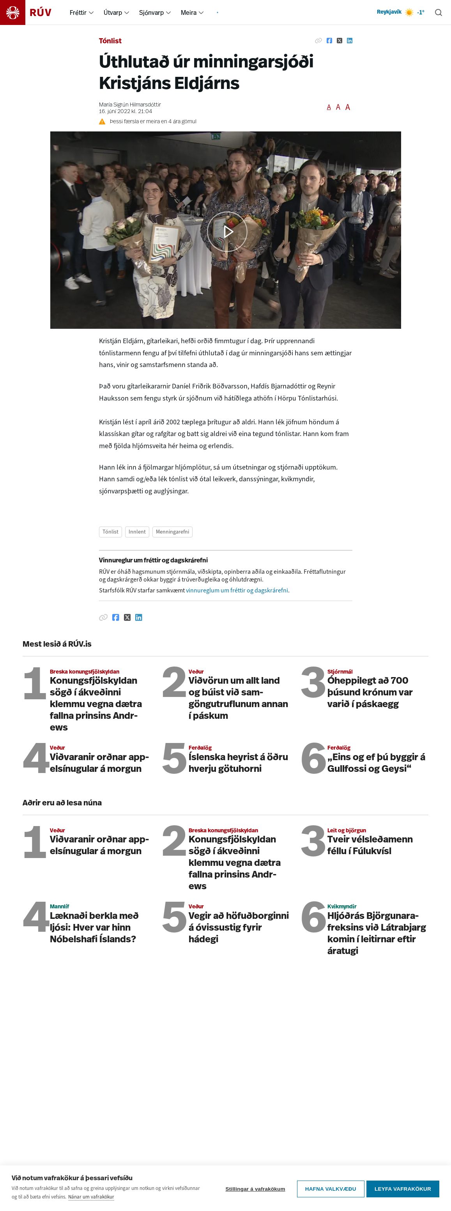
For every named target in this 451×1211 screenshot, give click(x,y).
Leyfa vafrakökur (403, 1188)
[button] (227, 231)
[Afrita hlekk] (318, 40)
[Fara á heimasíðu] (32, 12)
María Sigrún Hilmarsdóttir (130, 105)
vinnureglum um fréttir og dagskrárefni (237, 590)
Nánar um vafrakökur (91, 1196)
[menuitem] (91, 12)
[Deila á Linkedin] (349, 40)
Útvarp (113, 12)
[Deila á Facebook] (329, 40)
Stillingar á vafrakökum (253, 1188)
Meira (188, 12)
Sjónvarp (151, 12)
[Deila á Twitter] (339, 40)
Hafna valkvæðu (328, 1188)
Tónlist (110, 41)
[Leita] (438, 12)
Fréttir (78, 12)
